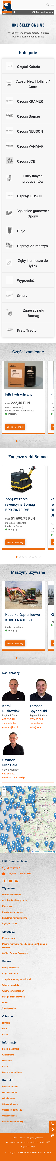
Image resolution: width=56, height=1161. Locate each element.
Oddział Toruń (9, 1098)
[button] (47, 5)
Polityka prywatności (34, 1138)
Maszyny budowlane (12, 894)
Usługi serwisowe (10, 967)
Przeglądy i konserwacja (13, 997)
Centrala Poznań (10, 1086)
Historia (6, 1023)
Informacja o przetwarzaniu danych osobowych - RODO (28, 1142)
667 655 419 (9, 719)
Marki (5, 1002)
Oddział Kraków (9, 1116)
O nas (15, 1138)
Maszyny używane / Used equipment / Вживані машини (24, 946)
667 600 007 (9, 773)
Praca (5, 1034)
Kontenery (7, 906)
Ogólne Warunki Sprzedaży (15, 953)
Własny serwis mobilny (13, 991)
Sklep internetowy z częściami (16, 979)
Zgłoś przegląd (9, 1008)
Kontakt (22, 1138)
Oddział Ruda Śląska (12, 1110)
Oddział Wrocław (10, 1104)
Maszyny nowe (9, 938)
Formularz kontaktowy (12, 1121)
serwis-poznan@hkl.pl (13, 777)
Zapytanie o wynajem (12, 912)
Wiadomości (8, 1055)
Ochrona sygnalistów (12, 1072)
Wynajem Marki (9, 923)
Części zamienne (10, 973)
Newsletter (7, 1060)
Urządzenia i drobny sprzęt (14, 900)
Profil (4, 1028)
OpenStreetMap (49, 852)
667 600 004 (36, 719)
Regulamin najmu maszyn (14, 918)
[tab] (16, 441)
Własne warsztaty (10, 985)
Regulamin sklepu (28, 1147)
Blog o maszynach (10, 1049)
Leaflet (35, 852)
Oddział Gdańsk (9, 1092)
